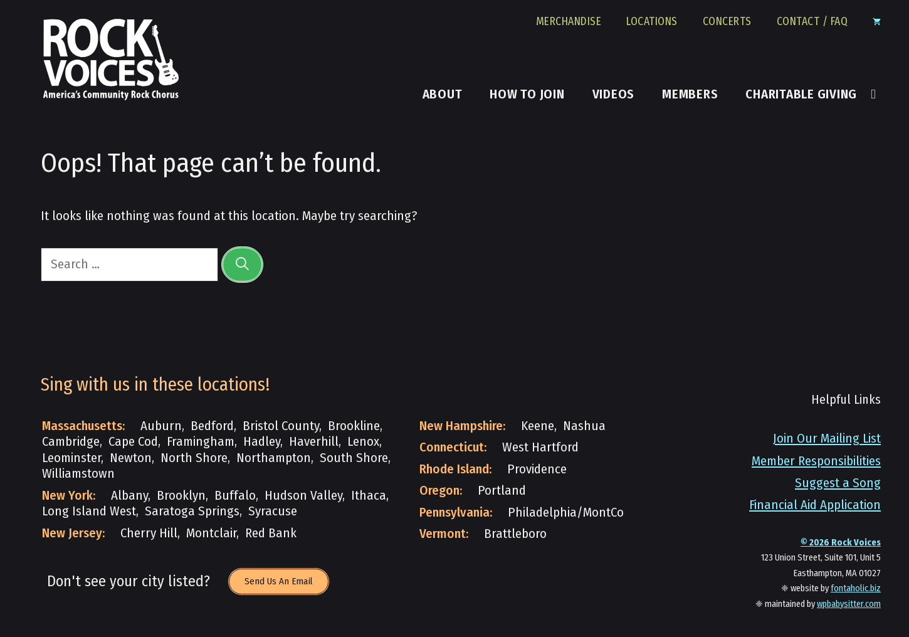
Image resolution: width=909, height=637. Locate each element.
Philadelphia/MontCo (566, 512)
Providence (537, 469)
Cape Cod (133, 442)
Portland (502, 490)
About (443, 94)
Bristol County (281, 426)
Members (690, 94)
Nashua (584, 426)
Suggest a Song (838, 483)
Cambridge (71, 442)
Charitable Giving (801, 94)
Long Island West (89, 511)
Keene (537, 426)
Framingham (200, 442)
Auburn (161, 426)
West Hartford (540, 447)
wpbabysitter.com (849, 604)
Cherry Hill (148, 533)
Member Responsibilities (816, 461)
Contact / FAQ (812, 22)
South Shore (354, 458)
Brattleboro (515, 534)
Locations (652, 22)
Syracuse (272, 511)
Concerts (727, 22)
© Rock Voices (841, 542)
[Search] (242, 264)
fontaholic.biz (856, 588)
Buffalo (235, 495)
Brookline (354, 426)
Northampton (273, 458)
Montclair (211, 533)
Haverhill (314, 442)
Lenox (363, 442)
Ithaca (368, 495)
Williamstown (78, 474)
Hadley (261, 442)
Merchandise (569, 22)
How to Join (527, 94)
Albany (129, 495)
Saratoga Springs (192, 511)
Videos (613, 94)
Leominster (71, 458)
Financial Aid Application (815, 505)
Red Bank (271, 533)
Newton (131, 458)
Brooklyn (181, 495)
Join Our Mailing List (827, 438)
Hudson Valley (303, 495)
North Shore (194, 458)
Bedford (212, 426)
